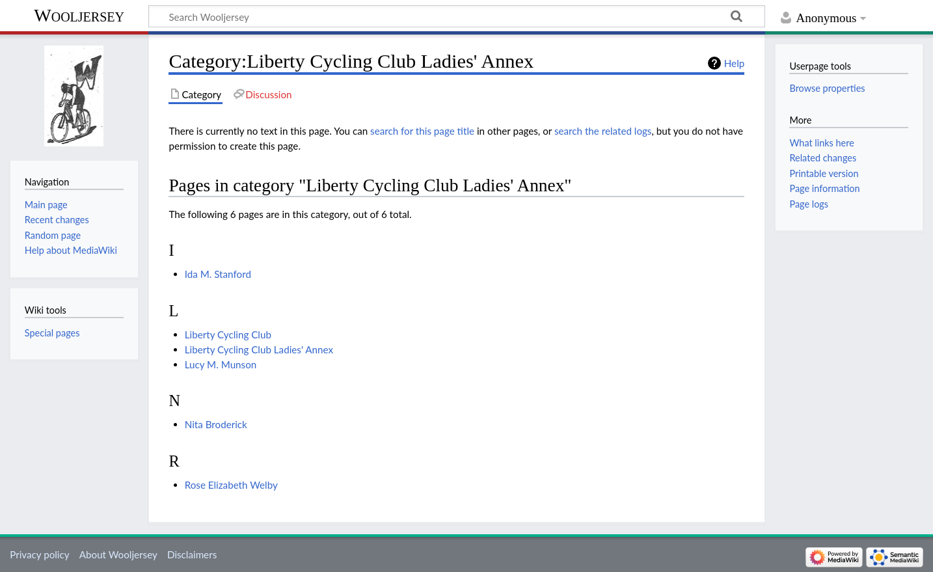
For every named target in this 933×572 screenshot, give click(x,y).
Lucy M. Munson (221, 364)
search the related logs (603, 131)
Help (734, 63)
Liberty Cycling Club (228, 334)
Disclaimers (192, 554)
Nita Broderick (216, 424)
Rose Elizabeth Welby (231, 485)
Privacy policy (39, 554)
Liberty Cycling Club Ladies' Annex (259, 349)
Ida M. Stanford (218, 274)
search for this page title (422, 131)
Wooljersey (79, 15)
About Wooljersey (118, 554)
